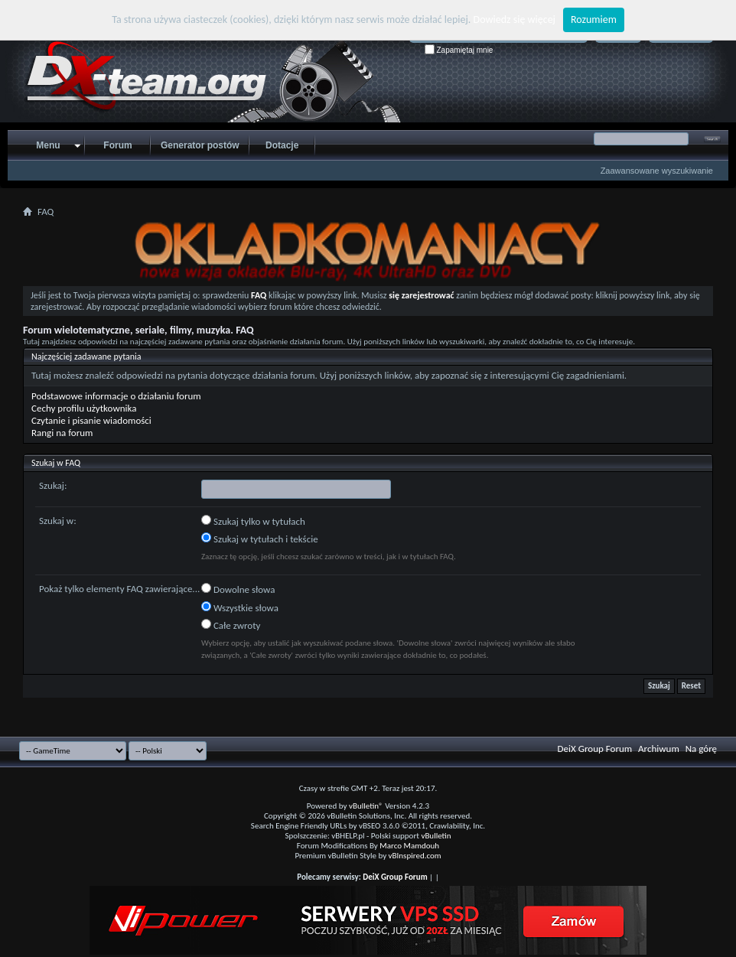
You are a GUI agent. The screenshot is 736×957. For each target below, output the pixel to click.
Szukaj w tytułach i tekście (259, 538)
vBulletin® (366, 806)
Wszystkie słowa (239, 607)
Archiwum (658, 748)
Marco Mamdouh (409, 846)
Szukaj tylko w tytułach (253, 521)
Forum (117, 145)
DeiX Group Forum (595, 748)
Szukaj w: (58, 520)
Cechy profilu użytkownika (83, 408)
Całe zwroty (230, 625)
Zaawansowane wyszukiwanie (657, 170)
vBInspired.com (415, 856)
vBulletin (436, 836)
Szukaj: (53, 485)
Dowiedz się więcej (514, 19)
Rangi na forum (62, 432)
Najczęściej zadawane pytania (86, 356)
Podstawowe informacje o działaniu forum (116, 396)
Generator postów (200, 145)
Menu (48, 145)
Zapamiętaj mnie (459, 50)
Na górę (701, 748)
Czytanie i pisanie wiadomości (91, 420)
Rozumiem (594, 19)
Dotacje (281, 145)
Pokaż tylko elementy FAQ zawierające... (119, 588)
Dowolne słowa (238, 589)
